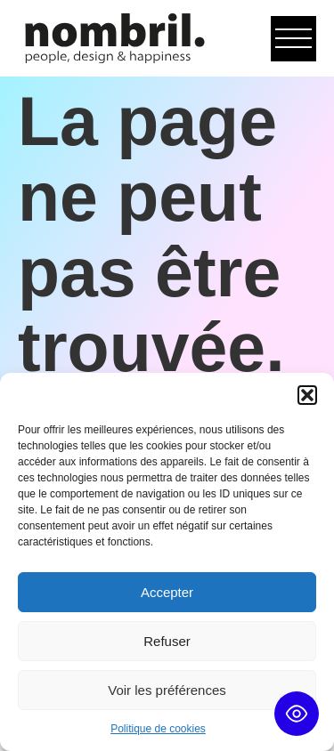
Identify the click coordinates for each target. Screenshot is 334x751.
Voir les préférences (167, 690)
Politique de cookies (158, 729)
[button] (307, 395)
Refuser (167, 641)
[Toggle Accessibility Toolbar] (297, 714)
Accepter (167, 592)
